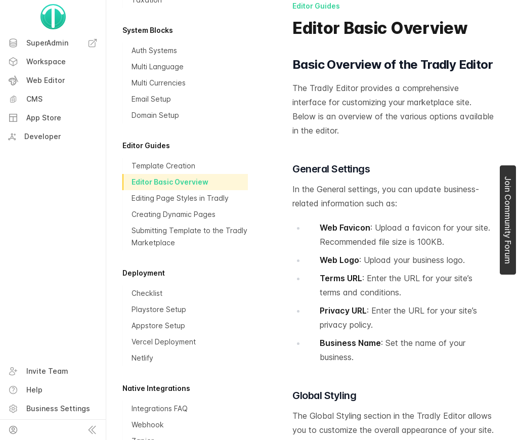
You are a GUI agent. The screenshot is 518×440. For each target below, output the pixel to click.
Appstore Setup (158, 325)
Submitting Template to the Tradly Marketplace (189, 236)
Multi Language (158, 66)
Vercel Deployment (164, 341)
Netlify (142, 358)
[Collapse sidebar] (92, 430)
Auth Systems (154, 50)
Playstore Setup (159, 309)
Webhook (148, 424)
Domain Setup (155, 115)
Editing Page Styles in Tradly (180, 198)
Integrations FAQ (160, 408)
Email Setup (151, 99)
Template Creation (163, 165)
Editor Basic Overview (170, 182)
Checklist (147, 293)
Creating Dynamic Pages (173, 214)
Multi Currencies (159, 82)
